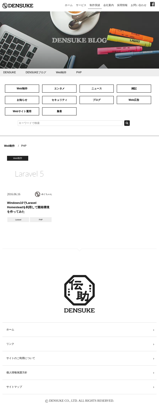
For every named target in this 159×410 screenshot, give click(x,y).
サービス (81, 5)
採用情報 (122, 5)
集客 (59, 111)
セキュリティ (59, 100)
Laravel (18, 220)
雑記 (134, 88)
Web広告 (134, 100)
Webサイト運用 (22, 111)
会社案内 (108, 5)
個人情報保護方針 (16, 372)
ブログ (97, 100)
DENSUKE (9, 72)
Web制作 (61, 72)
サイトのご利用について (20, 358)
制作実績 (95, 5)
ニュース (96, 88)
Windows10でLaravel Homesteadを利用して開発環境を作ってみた (28, 207)
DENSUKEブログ (36, 72)
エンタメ (59, 88)
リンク (10, 343)
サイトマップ (14, 386)
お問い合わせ (138, 5)
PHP (79, 72)
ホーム (69, 5)
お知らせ (22, 100)
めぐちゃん (46, 194)
